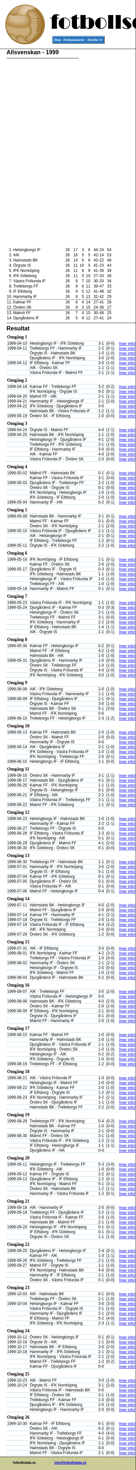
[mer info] (127, 343)
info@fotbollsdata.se (70, 1462)
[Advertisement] (106, 148)
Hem (57, 40)
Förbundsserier (74, 40)
